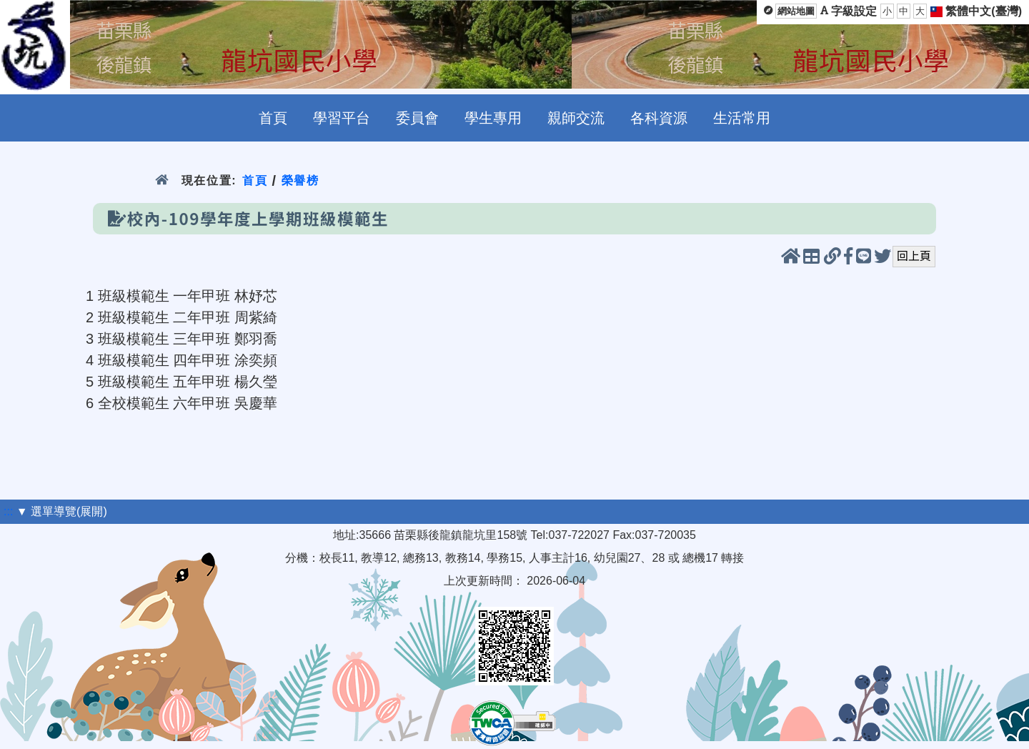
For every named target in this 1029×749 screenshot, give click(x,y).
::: (8, 511)
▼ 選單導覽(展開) (61, 511)
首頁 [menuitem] (273, 118)
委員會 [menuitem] (417, 118)
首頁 (255, 180)
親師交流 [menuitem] (576, 118)
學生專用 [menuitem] (493, 118)
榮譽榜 (300, 180)
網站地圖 (796, 11)
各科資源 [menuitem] (658, 118)
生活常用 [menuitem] (741, 118)
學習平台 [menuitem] (341, 118)
